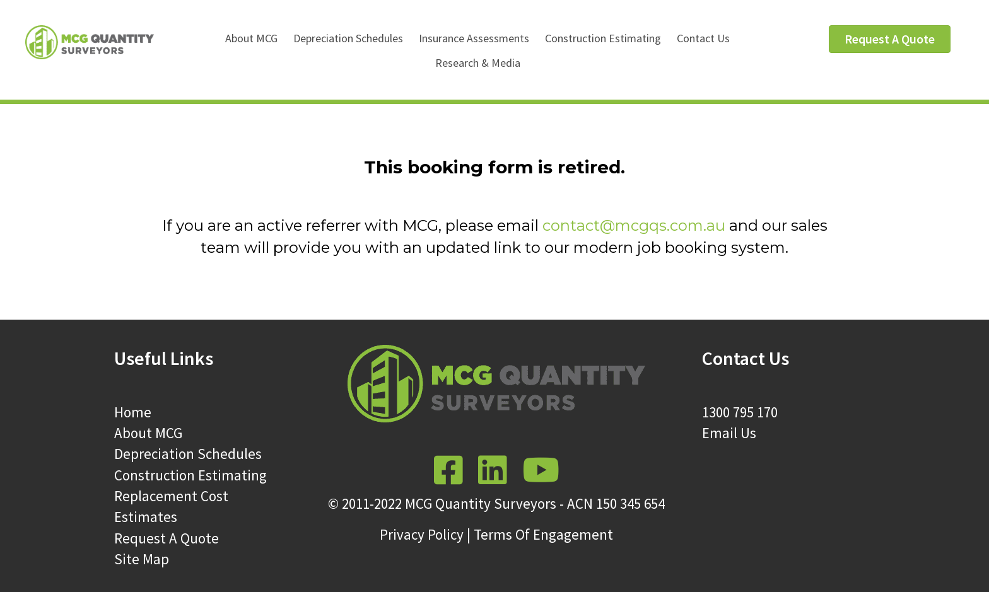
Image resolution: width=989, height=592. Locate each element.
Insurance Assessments (474, 38)
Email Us (729, 433)
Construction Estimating (603, 38)
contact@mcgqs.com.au (633, 225)
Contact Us (703, 38)
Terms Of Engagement (543, 534)
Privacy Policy (422, 534)
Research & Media (477, 62)
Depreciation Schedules (348, 38)
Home (132, 412)
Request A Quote (166, 538)
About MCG (251, 38)
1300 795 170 (740, 412)
